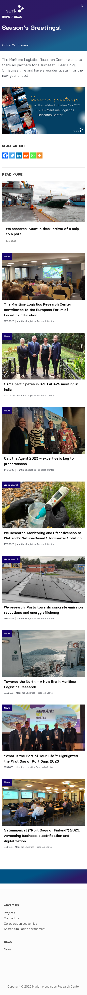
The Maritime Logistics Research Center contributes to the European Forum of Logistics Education (37, 309)
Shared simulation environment (25, 929)
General (23, 45)
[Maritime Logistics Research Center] (15, 9)
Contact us (11, 918)
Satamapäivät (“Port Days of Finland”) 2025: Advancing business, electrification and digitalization (42, 835)
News (7, 949)
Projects (9, 913)
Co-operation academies (20, 923)
